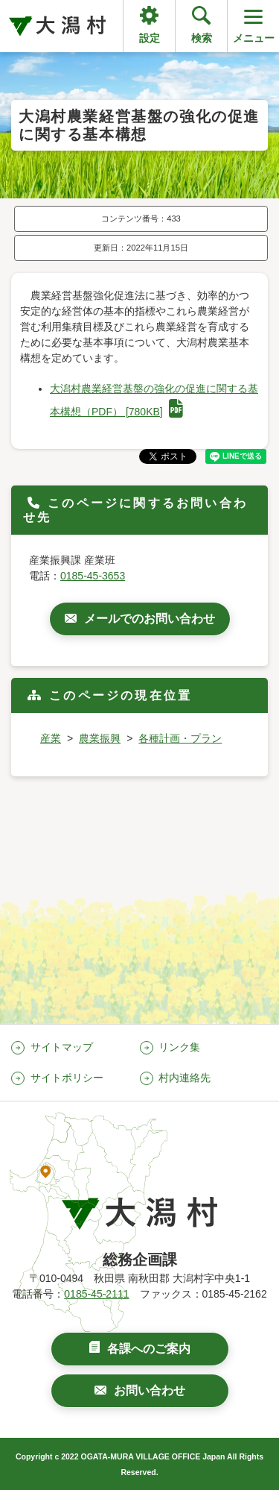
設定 (149, 38)
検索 (201, 38)
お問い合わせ (149, 1390)
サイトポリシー (67, 1078)
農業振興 (100, 738)
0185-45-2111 (96, 1294)
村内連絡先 (184, 1078)
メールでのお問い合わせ (149, 618)
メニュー (254, 25)
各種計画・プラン (180, 738)
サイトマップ (62, 1047)
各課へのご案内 (148, 1348)
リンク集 (179, 1047)
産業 (50, 738)
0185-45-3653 (92, 576)
